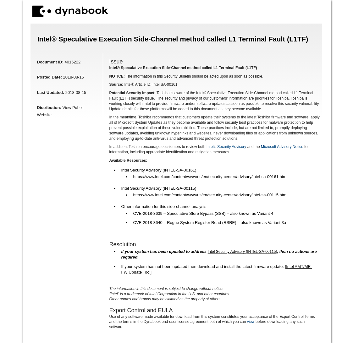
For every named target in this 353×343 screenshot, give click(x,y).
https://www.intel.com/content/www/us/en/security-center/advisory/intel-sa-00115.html (210, 195)
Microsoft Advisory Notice (282, 146)
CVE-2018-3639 (148, 213)
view (251, 321)
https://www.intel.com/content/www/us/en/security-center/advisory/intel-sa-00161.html (210, 176)
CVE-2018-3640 (148, 222)
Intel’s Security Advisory (226, 146)
